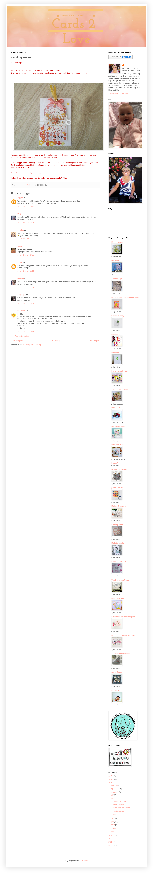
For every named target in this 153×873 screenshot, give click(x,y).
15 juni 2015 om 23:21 (25, 331)
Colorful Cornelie (118, 426)
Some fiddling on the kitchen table (125, 297)
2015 (110, 783)
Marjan (20, 214)
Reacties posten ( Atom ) (32, 345)
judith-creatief (116, 488)
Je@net (20, 198)
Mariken (20, 279)
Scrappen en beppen (119, 389)
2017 (110, 776)
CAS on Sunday (117, 316)
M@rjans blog (116, 408)
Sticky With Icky (117, 598)
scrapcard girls (117, 279)
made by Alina (117, 525)
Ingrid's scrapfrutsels (119, 371)
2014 (110, 835)
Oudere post (94, 341)
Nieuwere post (17, 341)
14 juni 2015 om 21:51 (25, 287)
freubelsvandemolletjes (120, 654)
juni (111, 798)
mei (112, 818)
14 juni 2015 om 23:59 (25, 303)
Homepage (56, 341)
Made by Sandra (117, 543)
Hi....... (115, 814)
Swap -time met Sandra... (122, 808)
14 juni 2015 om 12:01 (25, 223)
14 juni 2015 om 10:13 (25, 206)
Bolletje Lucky (117, 242)
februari (113, 828)
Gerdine (20, 230)
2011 (110, 845)
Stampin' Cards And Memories (123, 635)
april (112, 822)
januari (113, 831)
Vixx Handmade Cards (120, 580)
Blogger (85, 861)
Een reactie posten (22, 336)
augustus (114, 792)
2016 (110, 779)
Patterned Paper (117, 445)
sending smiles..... (119, 811)
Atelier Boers (116, 672)
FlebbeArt (115, 463)
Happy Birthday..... (119, 804)
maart (112, 825)
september (114, 789)
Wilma (20, 246)
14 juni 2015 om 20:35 (25, 255)
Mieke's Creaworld (118, 506)
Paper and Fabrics (118, 561)
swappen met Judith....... (122, 801)
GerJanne (21, 311)
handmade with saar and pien (123, 617)
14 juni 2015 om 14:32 (25, 239)
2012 (110, 842)
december (114, 785)
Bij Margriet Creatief (119, 469)
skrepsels (115, 353)
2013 (110, 839)
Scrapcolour (116, 334)
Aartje (20, 262)
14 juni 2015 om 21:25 (25, 271)
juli (111, 795)
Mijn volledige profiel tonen (118, 93)
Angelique (21, 295)
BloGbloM (115, 691)
